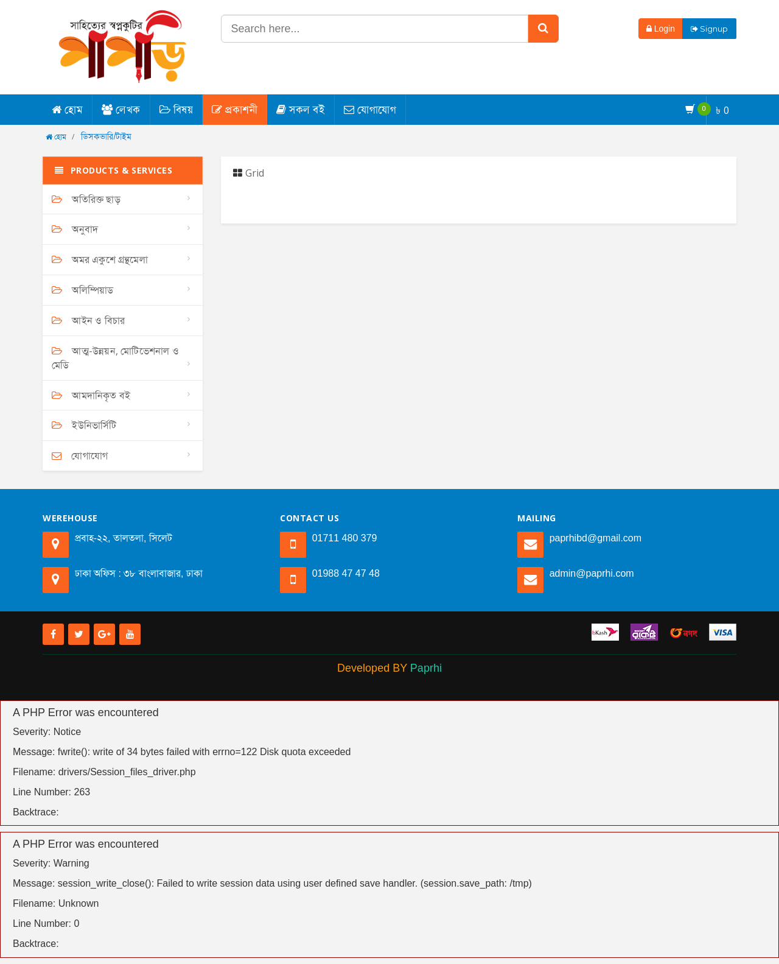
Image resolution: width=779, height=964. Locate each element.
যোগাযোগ (370, 109)
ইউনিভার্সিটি (84, 425)
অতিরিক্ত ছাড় (86, 199)
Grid (248, 172)
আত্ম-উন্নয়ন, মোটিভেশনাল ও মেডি (115, 357)
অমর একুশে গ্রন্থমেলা (100, 259)
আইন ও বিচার (88, 320)
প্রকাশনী (234, 109)
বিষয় (176, 109)
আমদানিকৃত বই (91, 395)
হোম (67, 109)
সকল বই (300, 109)
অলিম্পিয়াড (82, 290)
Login (660, 28)
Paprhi (426, 668)
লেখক (121, 109)
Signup (709, 28)
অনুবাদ (75, 229)
